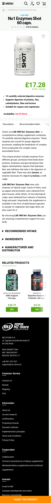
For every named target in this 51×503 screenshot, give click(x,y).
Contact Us (7, 381)
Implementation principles (13, 432)
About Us (6, 410)
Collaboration (8, 457)
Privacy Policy (8, 440)
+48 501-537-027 (9, 361)
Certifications (8, 419)
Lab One (24, 15)
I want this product (25, 499)
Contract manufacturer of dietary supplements (22, 461)
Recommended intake (30, 124)
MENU (7, 3)
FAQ (4, 393)
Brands (5, 385)
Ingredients (14, 239)
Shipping (6, 389)
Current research (9, 415)
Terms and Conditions (11, 436)
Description (8, 124)
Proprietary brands (10, 423)
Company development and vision (17, 491)
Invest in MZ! (7, 486)
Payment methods (10, 427)
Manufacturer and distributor (17, 249)
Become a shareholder (12, 495)
